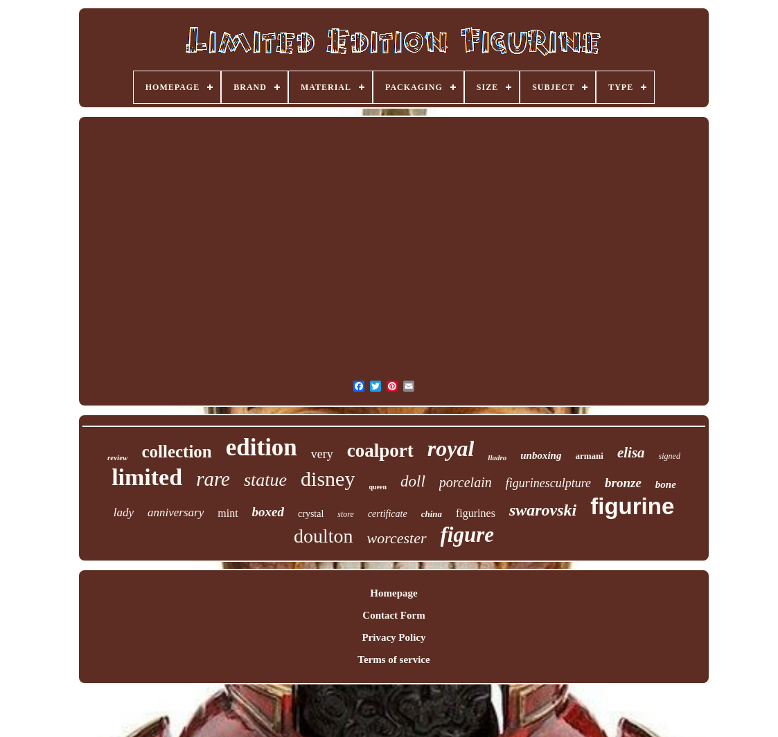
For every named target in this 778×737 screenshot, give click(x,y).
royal (451, 448)
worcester (397, 538)
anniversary (176, 512)
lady (124, 512)
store (345, 514)
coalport (380, 450)
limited (147, 477)
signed (669, 456)
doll (412, 481)
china (431, 514)
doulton (323, 536)
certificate (387, 514)
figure (468, 534)
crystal (311, 514)
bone (665, 484)
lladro (497, 457)
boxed (268, 511)
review (117, 457)
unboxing (540, 455)
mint (228, 513)
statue (265, 480)
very (322, 454)
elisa (631, 452)
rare (213, 479)
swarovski (542, 510)
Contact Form (393, 615)
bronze (623, 482)
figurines (475, 513)
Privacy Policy (393, 637)
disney (328, 478)
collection (176, 451)
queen (378, 487)
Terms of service (393, 659)
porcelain (465, 482)
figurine (632, 506)
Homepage (393, 593)
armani (589, 456)
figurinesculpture (548, 483)
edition (261, 447)
